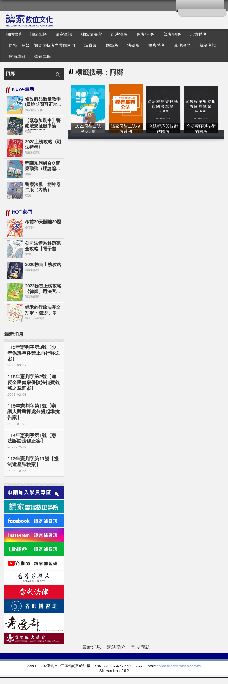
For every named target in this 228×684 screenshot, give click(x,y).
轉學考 (112, 46)
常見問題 (140, 647)
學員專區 (42, 57)
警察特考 (156, 46)
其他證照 (182, 46)
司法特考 (119, 35)
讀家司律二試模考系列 (125, 131)
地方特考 (198, 35)
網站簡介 (116, 647)
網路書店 (14, 35)
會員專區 (17, 57)
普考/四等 (172, 35)
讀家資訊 (64, 35)
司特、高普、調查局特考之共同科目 (42, 46)
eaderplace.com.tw (185, 666)
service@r (162, 666)
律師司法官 (91, 35)
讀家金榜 (38, 35)
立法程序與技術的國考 (163, 131)
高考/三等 (145, 35)
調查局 (90, 46)
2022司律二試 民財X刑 (88, 131)
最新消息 (91, 647)
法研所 (133, 46)
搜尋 (58, 74)
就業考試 (208, 46)
